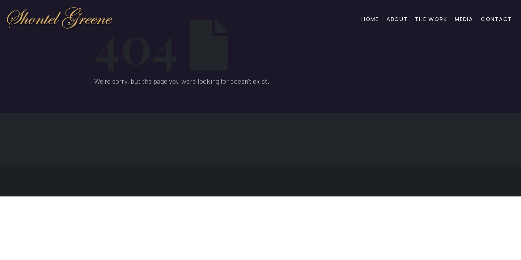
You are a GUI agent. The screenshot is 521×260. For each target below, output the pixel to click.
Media (464, 19)
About (397, 19)
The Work (431, 19)
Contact (496, 19)
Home (370, 19)
